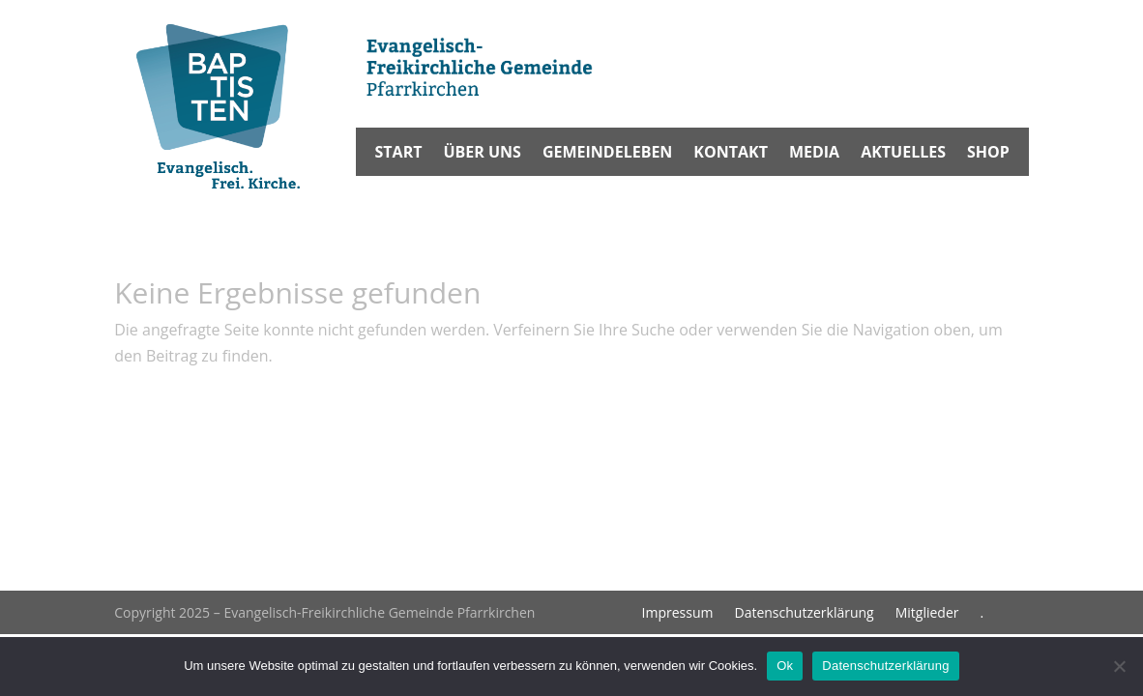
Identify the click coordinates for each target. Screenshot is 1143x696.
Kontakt (730, 153)
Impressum (678, 614)
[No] (1118, 666)
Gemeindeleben (607, 153)
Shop (988, 153)
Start (399, 153)
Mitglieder (927, 614)
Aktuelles (903, 153)
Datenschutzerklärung (803, 614)
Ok (785, 665)
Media (814, 153)
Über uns (481, 153)
